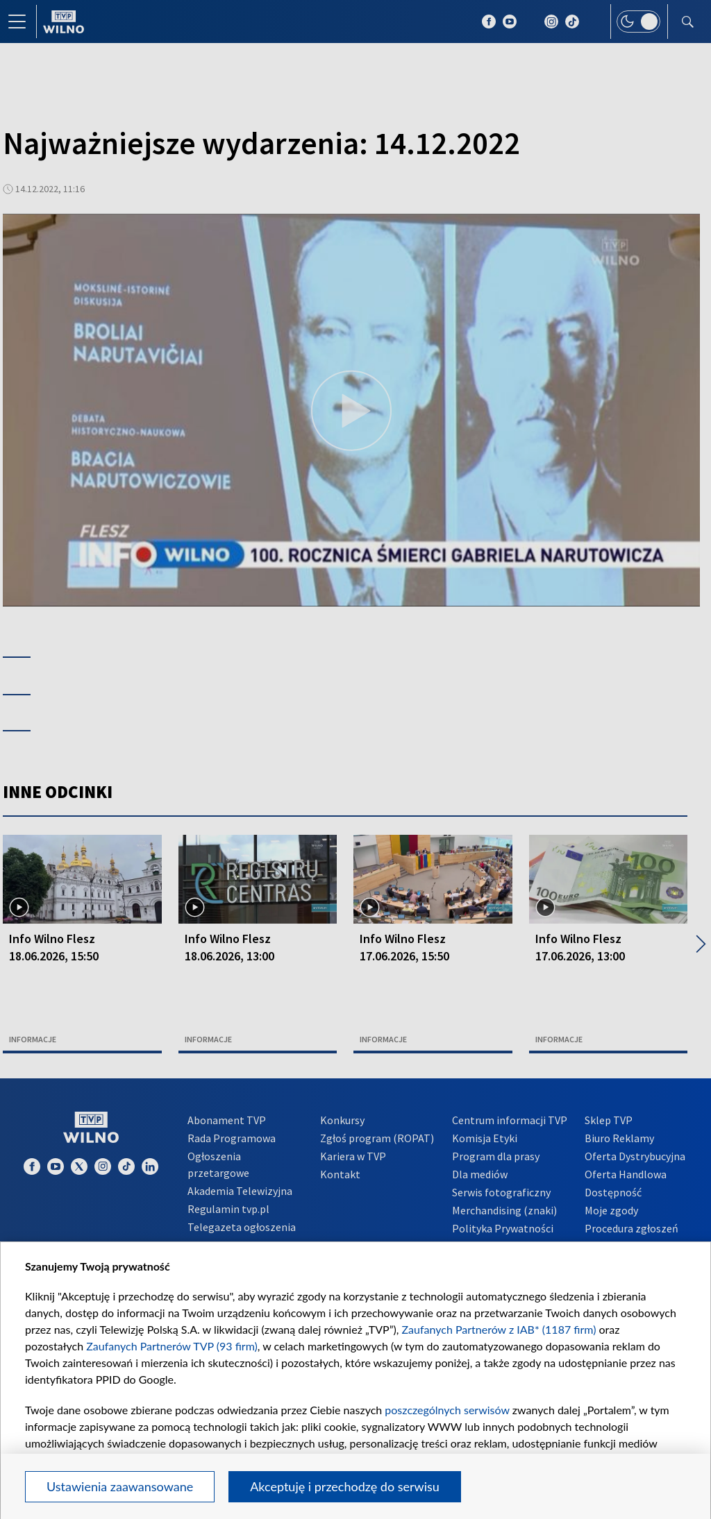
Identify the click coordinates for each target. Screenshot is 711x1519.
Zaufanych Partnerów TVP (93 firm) (172, 1345)
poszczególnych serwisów (447, 1409)
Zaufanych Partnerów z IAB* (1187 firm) (499, 1329)
